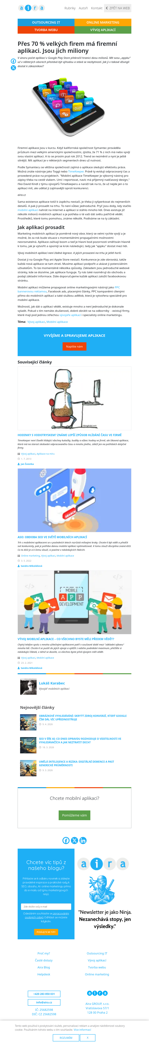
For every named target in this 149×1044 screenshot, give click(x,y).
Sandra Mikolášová (31, 565)
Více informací (82, 1029)
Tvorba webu (46, 30)
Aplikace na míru (46, 453)
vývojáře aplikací (70, 315)
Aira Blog (44, 967)
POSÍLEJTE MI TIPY (46, 932)
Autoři (83, 8)
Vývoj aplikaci (36, 322)
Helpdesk (43, 974)
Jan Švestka (27, 464)
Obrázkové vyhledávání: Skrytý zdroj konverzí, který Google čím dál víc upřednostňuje (83, 717)
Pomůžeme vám (74, 815)
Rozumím (66, 1038)
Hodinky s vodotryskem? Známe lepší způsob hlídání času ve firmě (70, 435)
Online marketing (103, 22)
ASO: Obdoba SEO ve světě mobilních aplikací (52, 537)
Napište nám (74, 346)
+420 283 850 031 (44, 994)
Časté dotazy (44, 960)
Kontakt (97, 8)
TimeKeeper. (76, 171)
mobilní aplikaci (28, 210)
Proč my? (44, 953)
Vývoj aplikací (103, 30)
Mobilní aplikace (57, 322)
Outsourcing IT (46, 22)
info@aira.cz (44, 1002)
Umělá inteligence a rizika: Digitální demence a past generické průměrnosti (76, 763)
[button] (74, 107)
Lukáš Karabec (52, 683)
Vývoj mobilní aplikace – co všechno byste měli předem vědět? (66, 639)
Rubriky (70, 8)
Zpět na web (119, 8)
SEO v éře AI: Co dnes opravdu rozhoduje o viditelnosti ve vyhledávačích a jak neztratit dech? (80, 740)
